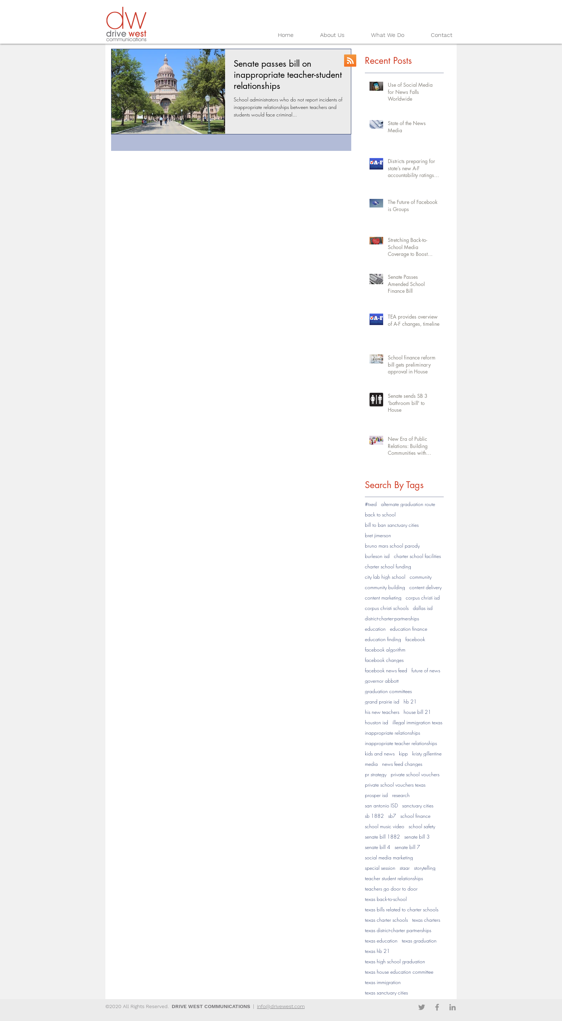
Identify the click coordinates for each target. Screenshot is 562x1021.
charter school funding (388, 566)
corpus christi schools (387, 608)
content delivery (425, 587)
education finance (408, 629)
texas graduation (419, 940)
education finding (383, 639)
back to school (380, 514)
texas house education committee (399, 972)
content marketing (383, 598)
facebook (415, 639)
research (401, 795)
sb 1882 (374, 816)
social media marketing (389, 857)
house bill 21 (417, 712)
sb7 (392, 816)
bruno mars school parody (392, 546)
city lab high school (385, 577)
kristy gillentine (427, 753)
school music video (384, 826)
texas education (381, 940)
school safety (422, 826)
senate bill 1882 (382, 837)
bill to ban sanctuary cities (392, 525)
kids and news (380, 753)
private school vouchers (415, 774)
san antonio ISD (381, 805)
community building (385, 587)
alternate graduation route (408, 504)
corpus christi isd (423, 598)
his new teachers (382, 712)
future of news (425, 670)
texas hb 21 (377, 951)
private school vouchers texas (395, 785)
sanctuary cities (417, 805)
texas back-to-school (386, 899)
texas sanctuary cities (386, 992)
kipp (403, 753)
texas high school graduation (395, 961)
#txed (371, 504)
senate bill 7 (407, 847)
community (421, 577)
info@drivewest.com (281, 1006)
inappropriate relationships (392, 733)
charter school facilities (417, 556)
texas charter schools (386, 920)
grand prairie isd (382, 701)
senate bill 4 (377, 847)
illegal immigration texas (417, 722)
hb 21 (410, 701)
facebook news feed (386, 670)
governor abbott (382, 681)
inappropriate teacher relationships (401, 743)
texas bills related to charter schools (401, 909)
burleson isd (377, 556)
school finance (415, 816)
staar (405, 868)
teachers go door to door (391, 889)
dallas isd (423, 608)
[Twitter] (421, 1007)
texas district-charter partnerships (398, 930)
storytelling (424, 868)
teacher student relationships (394, 878)
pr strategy (375, 774)
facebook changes (384, 660)
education (375, 629)
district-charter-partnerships (392, 618)
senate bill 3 (417, 837)
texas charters (426, 920)
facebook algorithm (385, 650)
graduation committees (388, 691)
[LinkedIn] (452, 1007)
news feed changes (402, 764)
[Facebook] (437, 1007)
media (371, 764)
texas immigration (383, 982)
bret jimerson (378, 535)
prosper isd (376, 795)
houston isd (376, 722)
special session (380, 868)
